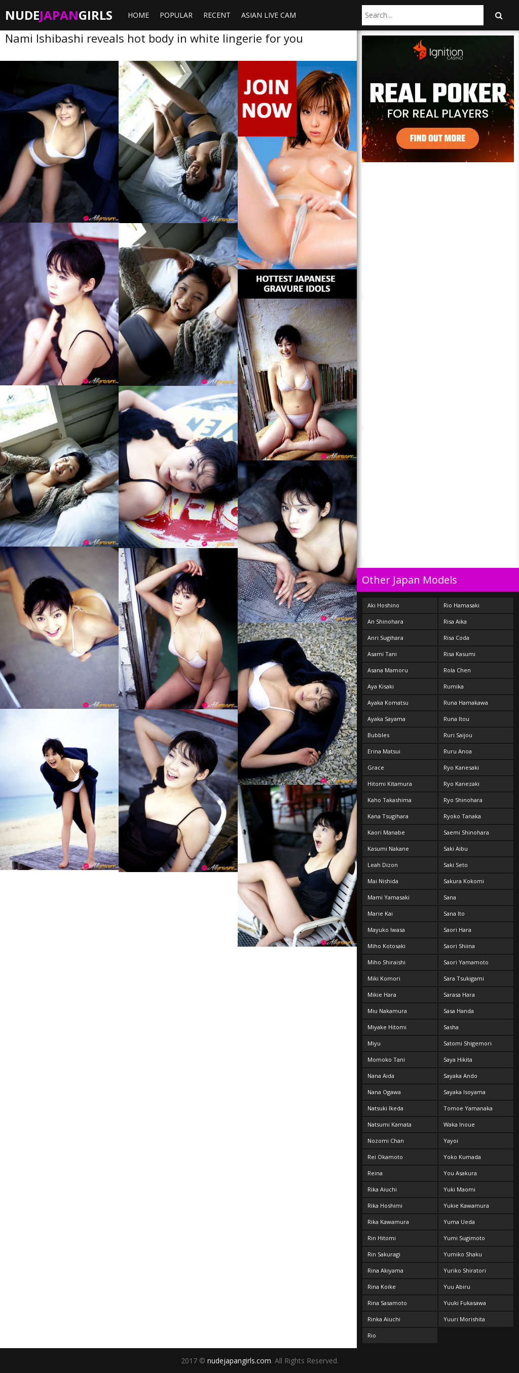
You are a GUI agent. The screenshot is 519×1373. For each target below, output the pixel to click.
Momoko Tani (386, 1059)
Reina (375, 1173)
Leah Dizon (382, 865)
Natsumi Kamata (389, 1124)
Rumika (453, 686)
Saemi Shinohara (466, 832)
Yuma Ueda (459, 1221)
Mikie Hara (381, 994)
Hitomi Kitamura (389, 783)
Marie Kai (380, 913)
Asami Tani (382, 654)
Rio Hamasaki (461, 605)
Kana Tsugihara (388, 816)
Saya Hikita (457, 1059)
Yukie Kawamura (466, 1205)
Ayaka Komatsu (388, 702)
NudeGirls (59, 15)
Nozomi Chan (385, 1140)
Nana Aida (380, 1075)
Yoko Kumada (462, 1157)
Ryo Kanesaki (461, 767)
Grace (375, 767)
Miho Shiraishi (386, 962)
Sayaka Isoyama (464, 1092)
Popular (176, 15)
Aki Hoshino (383, 605)
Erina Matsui (383, 751)
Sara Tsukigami (463, 978)
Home (138, 15)
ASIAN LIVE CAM (268, 15)
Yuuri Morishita (464, 1319)
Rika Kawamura (388, 1221)
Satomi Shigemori (467, 1043)
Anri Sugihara (385, 637)
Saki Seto (455, 865)
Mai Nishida (382, 881)
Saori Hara (457, 929)
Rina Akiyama (385, 1270)
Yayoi (450, 1140)
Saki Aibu (455, 848)
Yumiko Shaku (462, 1254)
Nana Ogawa (384, 1092)
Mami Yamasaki (388, 897)
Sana (449, 897)
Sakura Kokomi (463, 881)
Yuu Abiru (456, 1286)
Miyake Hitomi (386, 1027)
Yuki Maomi (459, 1189)
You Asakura (460, 1173)
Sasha (451, 1027)
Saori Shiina (459, 946)
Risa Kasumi (459, 654)
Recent (217, 15)
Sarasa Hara (459, 994)
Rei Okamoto (385, 1157)
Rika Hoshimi (384, 1205)
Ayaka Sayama (386, 718)
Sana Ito (454, 913)
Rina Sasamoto (387, 1303)
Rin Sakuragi (383, 1254)
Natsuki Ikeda (385, 1108)
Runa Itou (456, 718)
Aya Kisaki (380, 686)
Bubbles (378, 735)
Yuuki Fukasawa (464, 1303)
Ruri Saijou (457, 735)
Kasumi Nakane (388, 848)
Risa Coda (456, 637)
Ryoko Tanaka (462, 816)
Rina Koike (381, 1286)
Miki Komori (383, 978)
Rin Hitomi (381, 1238)
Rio (371, 1335)
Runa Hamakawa (465, 702)
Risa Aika (455, 621)
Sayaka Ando (460, 1075)
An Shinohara (385, 621)
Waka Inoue (459, 1124)
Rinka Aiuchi (383, 1319)
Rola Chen (457, 670)
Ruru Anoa (457, 751)
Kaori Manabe (386, 832)
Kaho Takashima (389, 800)
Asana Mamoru (387, 670)
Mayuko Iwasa (386, 929)
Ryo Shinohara (463, 800)
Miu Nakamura (387, 1011)
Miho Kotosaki (386, 946)
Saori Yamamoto (466, 962)
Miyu (374, 1043)
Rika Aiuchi (382, 1189)
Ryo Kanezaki (461, 783)
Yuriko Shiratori (464, 1270)
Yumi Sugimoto (464, 1238)
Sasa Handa (458, 1011)
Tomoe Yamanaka (468, 1108)
